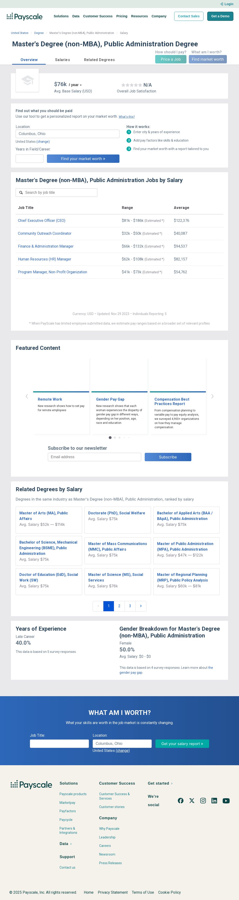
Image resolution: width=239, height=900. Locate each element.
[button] (29, 59)
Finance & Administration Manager (46, 246)
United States (19, 33)
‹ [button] (26, 395)
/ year (74, 85)
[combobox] (68, 134)
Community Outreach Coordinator (44, 233)
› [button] (212, 395)
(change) (43, 141)
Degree (39, 33)
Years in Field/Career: (33, 149)
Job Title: (37, 735)
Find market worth (208, 59)
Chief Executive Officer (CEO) (41, 220)
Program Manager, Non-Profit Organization (52, 272)
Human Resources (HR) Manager (44, 259)
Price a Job (171, 59)
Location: (23, 126)
